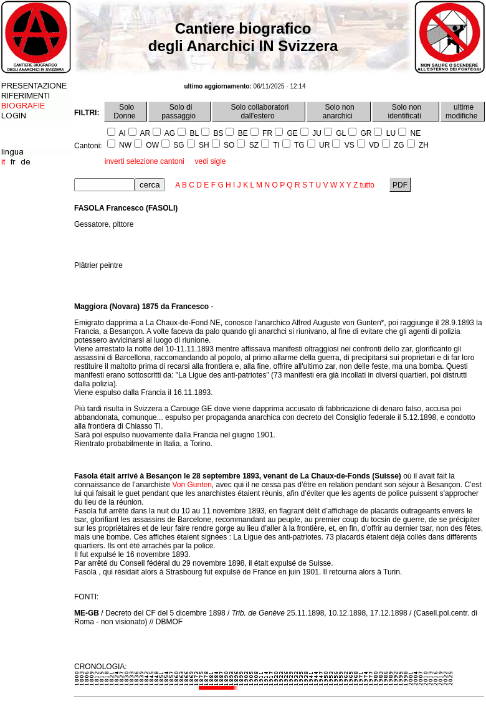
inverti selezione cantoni (144, 161)
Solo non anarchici (339, 111)
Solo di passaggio (179, 111)
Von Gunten (191, 484)
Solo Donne (125, 111)
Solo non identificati (406, 111)
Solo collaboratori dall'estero (258, 111)
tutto (367, 185)
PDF (400, 185)
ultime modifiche (463, 111)
